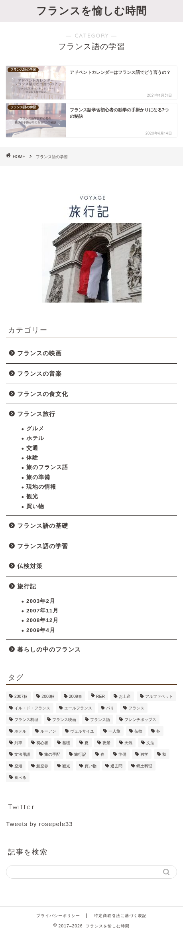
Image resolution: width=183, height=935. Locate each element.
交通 (32, 448)
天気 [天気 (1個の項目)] (128, 743)
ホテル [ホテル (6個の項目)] (20, 731)
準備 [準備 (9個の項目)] (122, 754)
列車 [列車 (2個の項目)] (18, 743)
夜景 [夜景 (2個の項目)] (106, 743)
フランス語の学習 (42, 546)
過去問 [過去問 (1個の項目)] (116, 766)
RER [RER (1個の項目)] (100, 696)
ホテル (35, 438)
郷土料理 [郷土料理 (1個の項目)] (144, 766)
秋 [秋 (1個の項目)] (164, 754)
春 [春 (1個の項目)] (102, 754)
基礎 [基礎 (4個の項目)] (66, 743)
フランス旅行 (36, 413)
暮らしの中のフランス (49, 649)
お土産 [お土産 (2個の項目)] (125, 696)
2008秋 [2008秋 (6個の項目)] (48, 696)
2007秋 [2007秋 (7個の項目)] (21, 696)
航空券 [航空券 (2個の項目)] (42, 766)
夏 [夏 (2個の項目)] (87, 743)
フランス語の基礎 (42, 525)
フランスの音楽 (39, 373)
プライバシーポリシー (58, 915)
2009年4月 (40, 630)
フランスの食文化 (42, 393)
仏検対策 (30, 566)
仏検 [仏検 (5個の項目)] (138, 731)
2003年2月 (40, 601)
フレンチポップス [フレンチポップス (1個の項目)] (140, 719)
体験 (32, 458)
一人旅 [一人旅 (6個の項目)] (114, 731)
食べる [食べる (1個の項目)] (20, 777)
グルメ (35, 429)
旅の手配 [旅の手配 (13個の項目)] (52, 754)
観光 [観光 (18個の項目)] (66, 766)
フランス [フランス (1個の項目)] (136, 708)
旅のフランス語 (47, 467)
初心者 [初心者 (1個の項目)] (42, 743)
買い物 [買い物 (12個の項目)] (90, 766)
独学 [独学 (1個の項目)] (144, 754)
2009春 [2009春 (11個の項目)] (75, 696)
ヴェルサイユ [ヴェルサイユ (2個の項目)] (82, 731)
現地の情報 (41, 487)
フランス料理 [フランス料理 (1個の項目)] (26, 719)
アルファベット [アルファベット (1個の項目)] (159, 696)
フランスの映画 (39, 353)
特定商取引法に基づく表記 (120, 915)
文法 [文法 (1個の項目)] (150, 743)
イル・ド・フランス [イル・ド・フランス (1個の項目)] (32, 708)
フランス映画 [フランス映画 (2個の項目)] (64, 719)
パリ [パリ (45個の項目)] (110, 708)
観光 (32, 496)
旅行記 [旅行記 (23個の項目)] (80, 754)
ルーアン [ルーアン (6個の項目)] (48, 731)
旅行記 (26, 586)
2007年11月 (42, 611)
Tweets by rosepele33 (39, 823)
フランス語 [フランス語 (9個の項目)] (100, 719)
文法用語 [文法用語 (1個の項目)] (22, 754)
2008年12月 (42, 620)
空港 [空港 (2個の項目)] (18, 766)
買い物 (35, 506)
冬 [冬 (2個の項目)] (158, 731)
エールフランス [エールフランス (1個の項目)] (78, 708)
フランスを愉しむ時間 (91, 10)
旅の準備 (38, 477)
